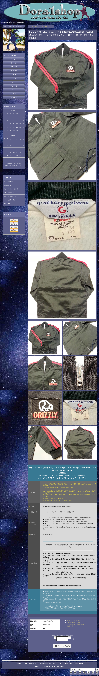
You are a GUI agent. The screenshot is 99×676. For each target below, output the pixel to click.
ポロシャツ (13, 70)
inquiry (80, 673)
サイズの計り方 (8, 181)
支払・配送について (31, 663)
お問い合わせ (79, 663)
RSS (5, 204)
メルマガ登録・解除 (9, 200)
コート (14, 90)
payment (76, 673)
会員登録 (84, 1)
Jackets (37, 26)
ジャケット (13, 86)
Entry (93, 673)
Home (71, 673)
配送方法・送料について (11, 196)
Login (97, 673)
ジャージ (14, 63)
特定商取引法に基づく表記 (74, 620)
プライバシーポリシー (65, 663)
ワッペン (14, 97)
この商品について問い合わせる (75, 624)
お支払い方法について (10, 192)
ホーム (31, 26)
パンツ (14, 94)
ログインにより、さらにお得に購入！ (14, 26)
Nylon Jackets (46, 26)
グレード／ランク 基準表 (11, 189)
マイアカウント (74, 1)
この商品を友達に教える (74, 622)
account (88, 673)
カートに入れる (62, 646)
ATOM (9, 204)
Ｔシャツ (14, 59)
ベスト (14, 78)
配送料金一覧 (7, 185)
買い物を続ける (71, 626)
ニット (14, 82)
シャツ (14, 74)
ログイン (93, 1)
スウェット (13, 67)
